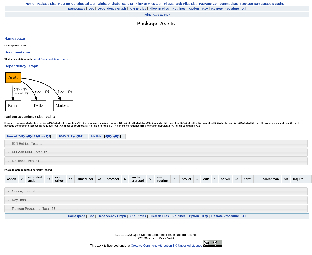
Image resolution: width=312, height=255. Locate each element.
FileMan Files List (148, 3)
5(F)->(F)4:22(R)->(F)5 (34, 136)
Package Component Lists (218, 3)
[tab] (156, 144)
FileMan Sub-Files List (180, 3)
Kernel (12, 136)
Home (30, 3)
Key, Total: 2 (21, 200)
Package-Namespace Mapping (262, 3)
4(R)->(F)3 (112, 136)
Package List (46, 3)
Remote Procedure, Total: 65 (33, 209)
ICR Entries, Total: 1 (27, 143)
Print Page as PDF (157, 14)
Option (194, 8)
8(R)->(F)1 (75, 136)
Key (205, 8)
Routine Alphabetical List (76, 3)
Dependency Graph (112, 8)
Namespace (76, 8)
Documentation (17, 52)
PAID (62, 136)
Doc (91, 8)
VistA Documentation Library (51, 59)
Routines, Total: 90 (26, 161)
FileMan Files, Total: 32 (29, 152)
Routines (179, 8)
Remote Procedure (225, 8)
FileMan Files (159, 8)
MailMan (97, 136)
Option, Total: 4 (23, 191)
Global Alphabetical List (115, 3)
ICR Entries (138, 8)
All (244, 8)
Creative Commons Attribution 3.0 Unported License (166, 245)
